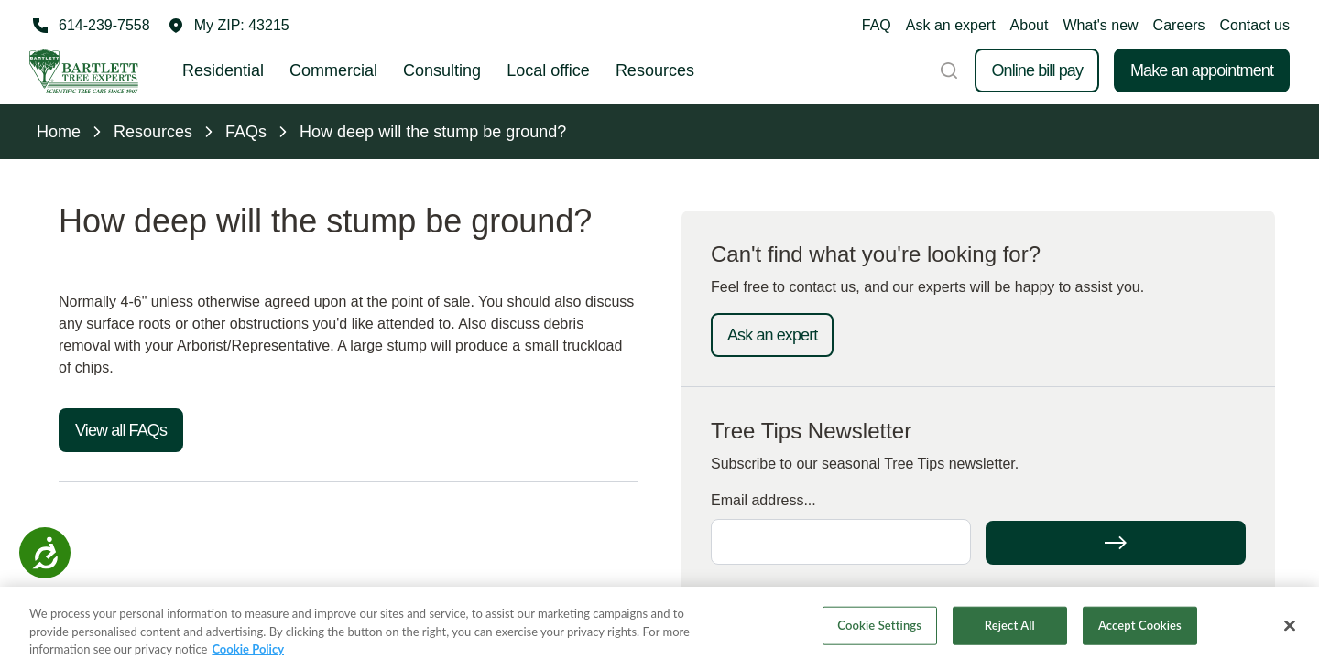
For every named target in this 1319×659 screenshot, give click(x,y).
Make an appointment (1201, 70)
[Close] (1290, 633)
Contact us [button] (1255, 25)
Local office (548, 70)
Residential (223, 70)
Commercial (333, 70)
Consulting (442, 70)
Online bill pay (1037, 70)
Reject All (1010, 633)
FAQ (876, 25)
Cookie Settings (879, 633)
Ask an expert (951, 25)
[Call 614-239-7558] (89, 26)
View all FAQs (121, 430)
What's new (1100, 25)
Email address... (763, 500)
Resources (655, 70)
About (1029, 25)
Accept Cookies (1140, 633)
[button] (229, 26)
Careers (1179, 25)
